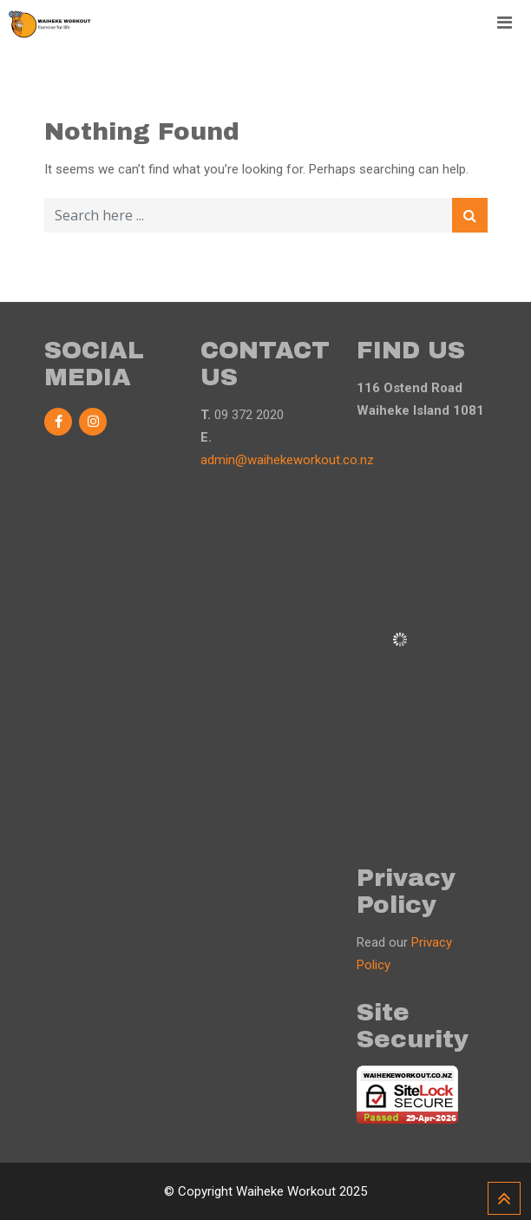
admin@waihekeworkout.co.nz (287, 460)
